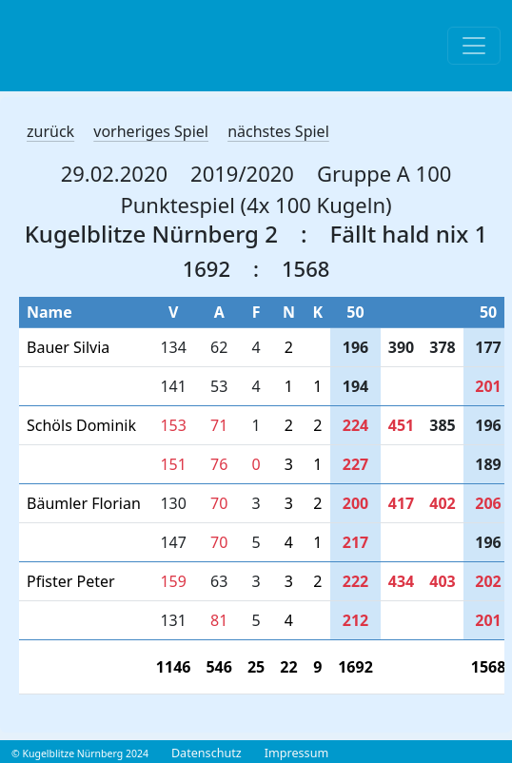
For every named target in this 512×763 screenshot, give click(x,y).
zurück (50, 131)
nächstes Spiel (278, 131)
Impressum (296, 753)
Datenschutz (206, 753)
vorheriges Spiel (150, 131)
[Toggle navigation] (474, 46)
